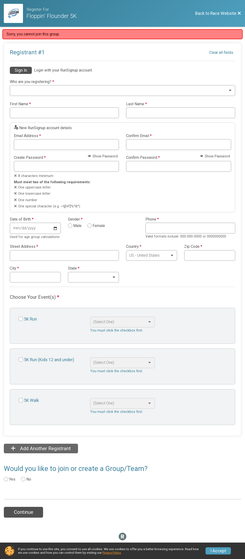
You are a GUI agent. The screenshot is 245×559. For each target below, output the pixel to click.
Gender (75, 219)
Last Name (136, 104)
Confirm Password (143, 157)
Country (133, 246)
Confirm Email (139, 136)
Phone (152, 219)
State (73, 268)
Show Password (103, 156)
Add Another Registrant (41, 448)
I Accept (218, 550)
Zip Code (193, 246)
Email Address (27, 136)
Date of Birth (21, 219)
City (14, 268)
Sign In (21, 70)
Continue (23, 512)
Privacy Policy (111, 552)
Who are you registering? (32, 82)
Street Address (24, 246)
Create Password (30, 157)
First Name (20, 104)
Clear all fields (221, 52)
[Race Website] (15, 13)
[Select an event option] (122, 322)
